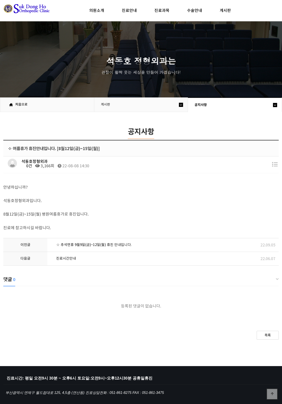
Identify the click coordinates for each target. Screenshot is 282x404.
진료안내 (129, 10)
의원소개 (96, 10)
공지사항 (201, 105)
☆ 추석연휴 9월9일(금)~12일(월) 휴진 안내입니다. (94, 245)
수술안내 (194, 10)
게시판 (225, 10)
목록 (268, 335)
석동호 (34, 11)
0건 (26, 166)
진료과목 (161, 10)
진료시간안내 (66, 259)
